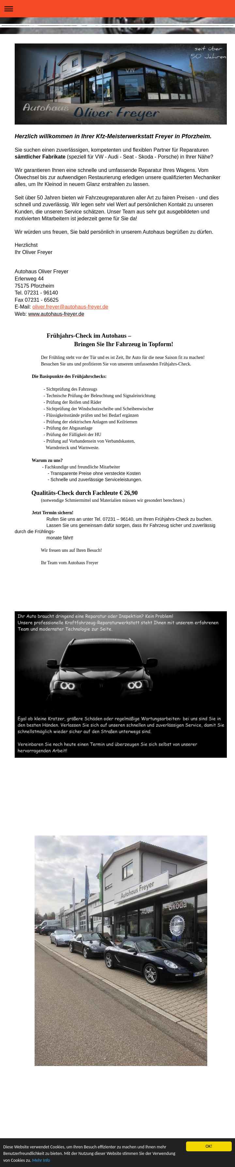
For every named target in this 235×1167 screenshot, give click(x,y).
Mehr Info (41, 1160)
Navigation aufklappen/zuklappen (117, 9)
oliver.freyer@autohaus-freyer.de (70, 307)
